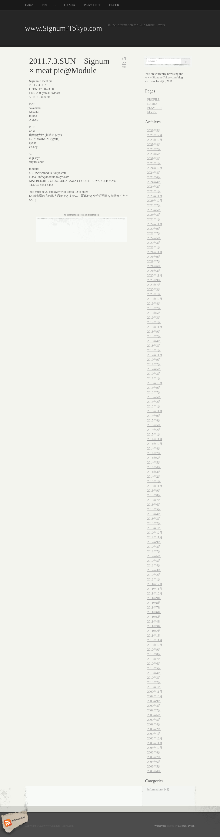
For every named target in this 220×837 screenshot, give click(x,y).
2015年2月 (154, 429)
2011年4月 (154, 621)
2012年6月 (154, 556)
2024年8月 (154, 172)
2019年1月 (154, 322)
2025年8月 (154, 144)
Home (29, 5)
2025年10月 (154, 140)
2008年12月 (154, 738)
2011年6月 (154, 612)
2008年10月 (154, 747)
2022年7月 (154, 233)
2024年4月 (154, 182)
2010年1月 (154, 687)
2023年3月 (154, 214)
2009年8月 (154, 705)
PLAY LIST (92, 5)
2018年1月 (154, 350)
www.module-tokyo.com (51, 172)
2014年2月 (154, 476)
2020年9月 (154, 280)
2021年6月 (154, 266)
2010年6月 (154, 663)
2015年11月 (154, 411)
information (93, 214)
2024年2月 (154, 186)
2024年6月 (154, 177)
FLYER (114, 5)
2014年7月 (154, 453)
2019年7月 (154, 308)
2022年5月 (154, 238)
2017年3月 (154, 373)
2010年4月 (154, 673)
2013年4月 (154, 514)
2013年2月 (154, 523)
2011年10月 (154, 593)
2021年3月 (154, 270)
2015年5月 (154, 425)
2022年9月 (154, 228)
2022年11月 (154, 224)
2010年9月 (154, 649)
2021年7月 (154, 261)
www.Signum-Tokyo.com (63, 28)
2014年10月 (154, 443)
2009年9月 (154, 701)
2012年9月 (154, 542)
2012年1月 (154, 579)
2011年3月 (154, 626)
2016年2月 (154, 401)
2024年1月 (154, 191)
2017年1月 (154, 378)
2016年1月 (154, 406)
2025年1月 (154, 163)
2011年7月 (154, 607)
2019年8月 (154, 303)
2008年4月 (154, 771)
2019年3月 (154, 317)
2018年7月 (154, 336)
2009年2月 (154, 729)
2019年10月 (154, 299)
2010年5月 (154, 668)
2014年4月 (154, 467)
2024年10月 (154, 168)
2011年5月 (154, 617)
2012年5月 (154, 560)
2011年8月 (154, 602)
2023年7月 (154, 205)
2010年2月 (154, 682)
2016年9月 (154, 387)
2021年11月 (154, 252)
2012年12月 (154, 532)
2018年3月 (154, 345)
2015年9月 (154, 415)
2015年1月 (154, 434)
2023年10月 (154, 200)
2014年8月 (154, 448)
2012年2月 (154, 574)
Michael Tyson (186, 825)
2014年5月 (154, 462)
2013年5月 (154, 509)
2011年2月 (154, 631)
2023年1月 (154, 219)
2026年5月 (154, 130)
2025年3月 (154, 158)
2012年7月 (154, 551)
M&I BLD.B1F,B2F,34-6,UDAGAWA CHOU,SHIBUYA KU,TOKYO (72, 181)
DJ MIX (69, 5)
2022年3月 (154, 242)
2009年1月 (154, 733)
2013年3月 (154, 518)
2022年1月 (154, 247)
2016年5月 (154, 397)
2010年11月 (154, 640)
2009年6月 (154, 715)
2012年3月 (154, 570)
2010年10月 (154, 645)
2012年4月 (154, 565)
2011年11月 (154, 588)
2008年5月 (154, 766)
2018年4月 (154, 341)
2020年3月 (154, 289)
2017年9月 (154, 359)
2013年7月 (154, 500)
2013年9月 (154, 490)
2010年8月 (154, 654)
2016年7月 (154, 392)
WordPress (160, 825)
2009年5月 (154, 719)
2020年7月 (154, 285)
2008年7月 (154, 757)
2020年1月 (154, 294)
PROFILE (49, 5)
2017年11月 (154, 355)
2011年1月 (154, 635)
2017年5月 (154, 369)
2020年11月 (154, 275)
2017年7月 (154, 364)
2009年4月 (154, 724)
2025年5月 (154, 154)
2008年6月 (154, 761)
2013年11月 (154, 486)
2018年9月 (154, 331)
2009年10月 (154, 696)
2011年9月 (154, 598)
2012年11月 (154, 537)
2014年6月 (154, 458)
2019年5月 (154, 313)
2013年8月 (154, 495)
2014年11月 (154, 439)
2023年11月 (154, 196)
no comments (70, 214)
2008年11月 (154, 743)
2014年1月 (154, 481)
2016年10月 (154, 383)
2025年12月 (154, 135)
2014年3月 (154, 472)
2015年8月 (154, 420)
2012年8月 (154, 546)
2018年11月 (154, 327)
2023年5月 (154, 210)
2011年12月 (154, 584)
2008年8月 (154, 752)
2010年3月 (154, 677)
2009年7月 (154, 710)
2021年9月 (154, 256)
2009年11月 (154, 691)
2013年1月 (154, 528)
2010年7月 (154, 659)
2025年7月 (154, 149)
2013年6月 (154, 504)
